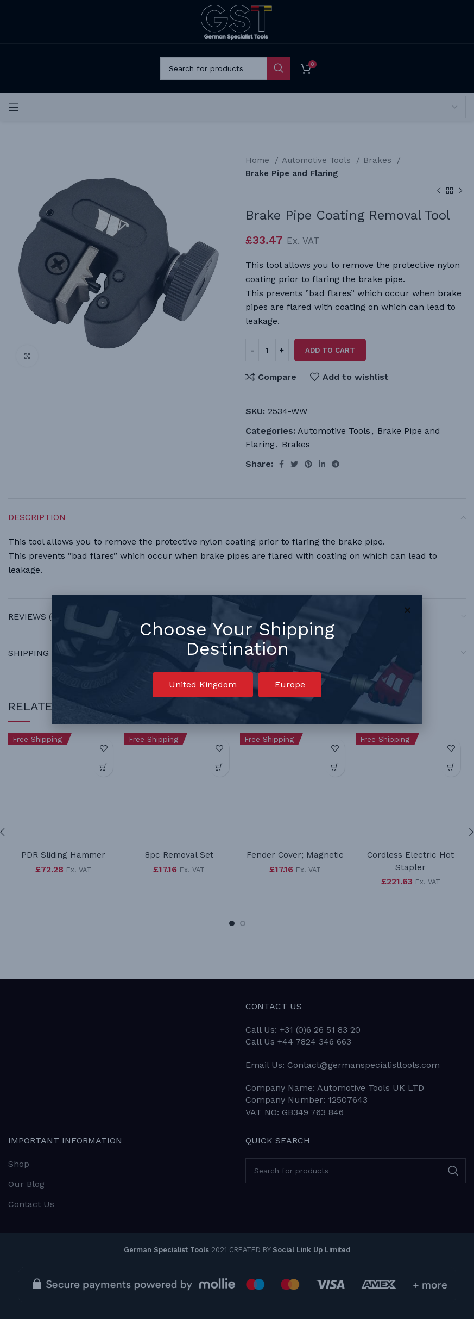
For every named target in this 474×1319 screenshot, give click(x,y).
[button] (203, 684)
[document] (237, 659)
